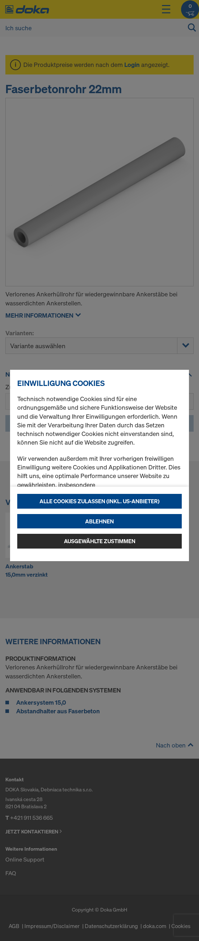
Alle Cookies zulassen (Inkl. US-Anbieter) (99, 501)
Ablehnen (99, 521)
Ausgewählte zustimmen (99, 541)
